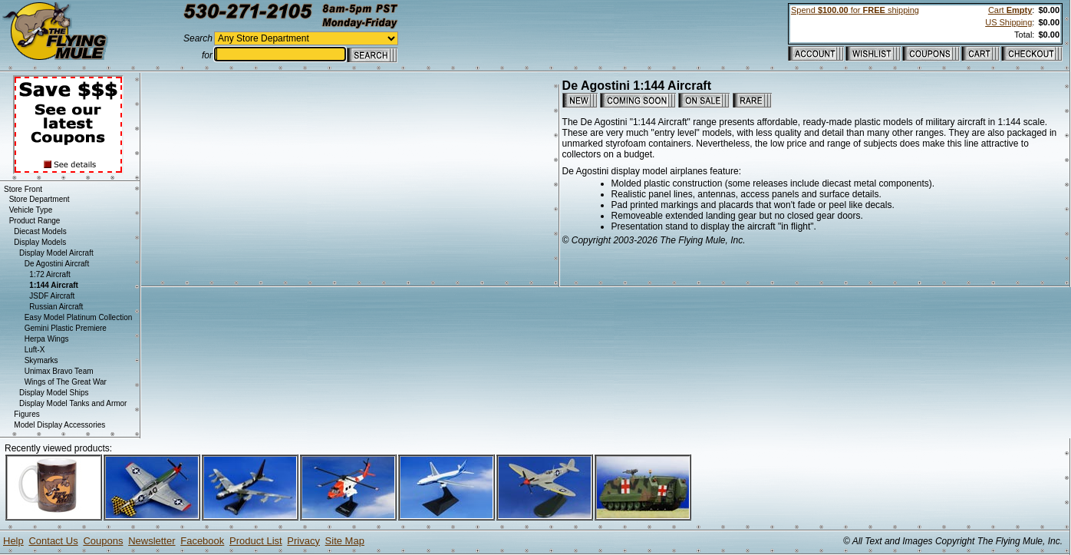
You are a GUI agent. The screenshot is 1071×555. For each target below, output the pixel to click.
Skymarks (41, 360)
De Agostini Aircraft (57, 263)
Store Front (23, 189)
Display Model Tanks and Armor (73, 403)
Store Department (39, 199)
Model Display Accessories (59, 425)
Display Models (40, 242)
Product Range (35, 220)
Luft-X (35, 349)
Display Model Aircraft (56, 253)
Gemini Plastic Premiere (66, 328)
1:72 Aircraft (49, 274)
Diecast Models (40, 231)
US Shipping (1008, 22)
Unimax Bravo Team (59, 371)
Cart (1010, 10)
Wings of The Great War (66, 382)
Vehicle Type (31, 210)
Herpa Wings (47, 339)
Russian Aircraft (56, 306)
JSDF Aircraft (51, 296)
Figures (26, 414)
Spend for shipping (855, 10)
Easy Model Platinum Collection (79, 317)
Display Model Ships (54, 392)
